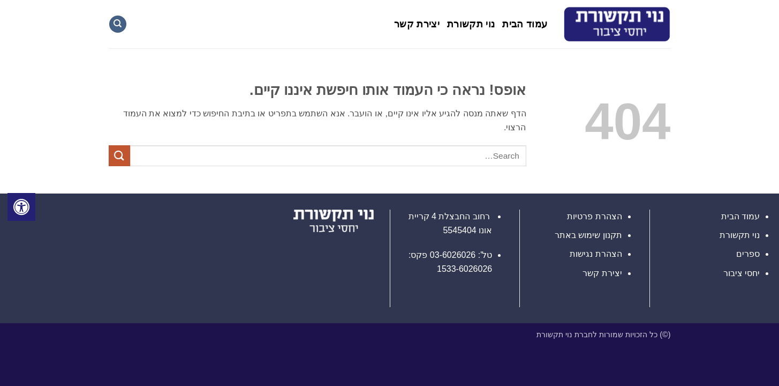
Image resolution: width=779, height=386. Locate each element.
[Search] (117, 24)
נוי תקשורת (471, 24)
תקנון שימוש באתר (588, 235)
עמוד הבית (524, 24)
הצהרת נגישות (596, 253)
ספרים (748, 253)
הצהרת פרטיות (594, 216)
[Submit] (119, 155)
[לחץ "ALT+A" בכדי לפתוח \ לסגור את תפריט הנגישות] (21, 207)
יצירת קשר (417, 24)
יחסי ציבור (741, 273)
